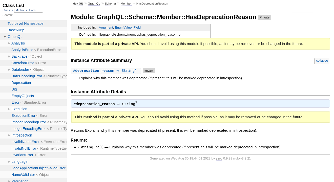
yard (219, 158)
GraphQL (94, 3)
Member (126, 3)
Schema (110, 3)
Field (137, 27)
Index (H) (77, 3)
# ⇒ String (106, 71)
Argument (106, 27)
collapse (322, 60)
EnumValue (123, 27)
